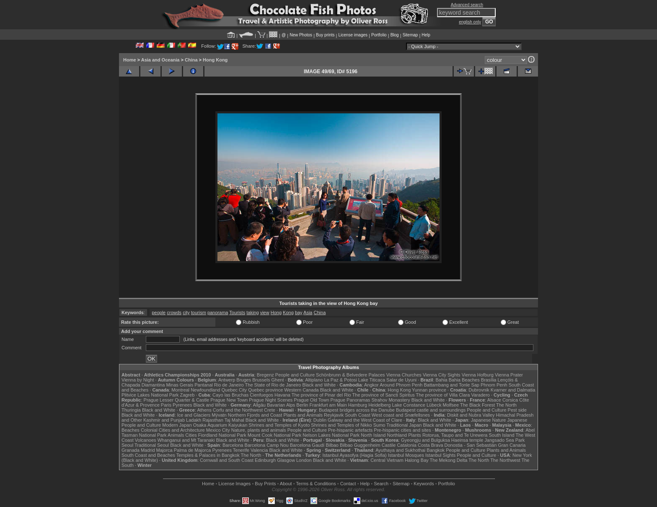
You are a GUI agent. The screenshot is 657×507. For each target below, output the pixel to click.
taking (252, 312)
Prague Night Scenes (270, 399)
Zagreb (187, 394)
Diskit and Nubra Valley (471, 414)
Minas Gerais (179, 384)
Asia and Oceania (160, 59)
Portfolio (379, 35)
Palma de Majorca (192, 450)
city (186, 312)
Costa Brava (430, 445)
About (286, 483)
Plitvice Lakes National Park (150, 394)
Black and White (319, 384)
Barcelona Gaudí (307, 445)
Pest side (517, 409)
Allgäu (259, 404)
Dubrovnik (478, 389)
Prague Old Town (311, 399)
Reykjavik (334, 414)
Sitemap (410, 35)
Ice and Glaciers (193, 414)
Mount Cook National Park (274, 435)
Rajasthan (212, 419)
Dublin (319, 419)
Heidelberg (379, 404)
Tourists (237, 312)
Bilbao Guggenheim (360, 445)
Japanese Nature (488, 419)
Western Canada (301, 389)
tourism (198, 312)
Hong (276, 312)
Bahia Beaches (464, 379)
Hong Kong (215, 59)
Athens (204, 409)
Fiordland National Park (222, 435)
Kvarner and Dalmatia (513, 389)
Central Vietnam (387, 460)
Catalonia (406, 445)
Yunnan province (429, 389)
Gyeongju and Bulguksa (425, 440)
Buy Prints (265, 483)
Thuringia (131, 409)
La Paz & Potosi (340, 379)
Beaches (131, 430)
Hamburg (357, 404)
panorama (217, 312)
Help (426, 35)
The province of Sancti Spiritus (383, 394)
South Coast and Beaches (148, 455)
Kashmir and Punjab (164, 419)
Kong (288, 312)
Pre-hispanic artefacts (350, 430)
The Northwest (505, 460)
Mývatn (219, 414)
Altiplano (314, 379)
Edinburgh (265, 460)
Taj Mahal (234, 419)
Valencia (259, 450)
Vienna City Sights (441, 374)
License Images (234, 483)
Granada (131, 450)
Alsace (494, 399)
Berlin (302, 404)
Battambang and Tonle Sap (451, 384)
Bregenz (265, 374)
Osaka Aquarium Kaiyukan (220, 425)
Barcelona (232, 445)
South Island (502, 435)
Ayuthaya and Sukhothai (400, 450)
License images (353, 35)
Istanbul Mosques (406, 455)
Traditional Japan (404, 425)
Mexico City (218, 430)
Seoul (127, 445)
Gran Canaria (511, 445)
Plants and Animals (303, 414)
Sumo (379, 425)
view (264, 312)
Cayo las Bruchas (230, 394)
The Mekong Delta (449, 460)
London (304, 460)
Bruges (243, 379)
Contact (348, 483)
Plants (414, 435)
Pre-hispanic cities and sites (402, 430)
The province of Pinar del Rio (321, 394)
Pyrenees (182, 404)
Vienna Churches (404, 374)
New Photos (301, 35)
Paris (166, 404)
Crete (269, 409)
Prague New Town (229, 399)
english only (470, 22)
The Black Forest (477, 404)
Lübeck (434, 404)
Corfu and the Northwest (238, 409)
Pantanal (203, 384)
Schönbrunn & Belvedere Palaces (350, 374)
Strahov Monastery (390, 399)
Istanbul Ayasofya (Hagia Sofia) (354, 455)
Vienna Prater (509, 374)
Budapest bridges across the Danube (357, 409)
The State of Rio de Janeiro (273, 384)
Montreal (180, 389)
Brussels (261, 379)
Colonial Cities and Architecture (173, 430)
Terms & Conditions (316, 483)
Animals (176, 435)
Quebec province (265, 389)
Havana (282, 394)
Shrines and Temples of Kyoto (279, 425)
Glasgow (286, 460)
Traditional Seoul (152, 445)
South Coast (357, 414)
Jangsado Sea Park (504, 440)
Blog (395, 35)
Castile (389, 445)
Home (129, 59)
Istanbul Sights (440, 455)
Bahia (441, 379)
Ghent (278, 379)
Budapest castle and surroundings (431, 409)
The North (506, 404)
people (159, 312)
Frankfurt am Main (328, 404)
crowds (174, 312)
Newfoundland (205, 389)
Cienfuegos (261, 394)
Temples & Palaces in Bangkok (208, 455)
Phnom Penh (494, 384)
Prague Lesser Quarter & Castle (177, 399)
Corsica (510, 399)
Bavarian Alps (281, 404)
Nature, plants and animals (258, 430)
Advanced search (467, 5)
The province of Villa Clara (443, 394)
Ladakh (193, 419)
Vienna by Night (138, 379)
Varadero (480, 394)
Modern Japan (176, 425)
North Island (373, 435)
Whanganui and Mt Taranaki (186, 440)
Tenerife (241, 450)
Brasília (489, 379)
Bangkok (436, 450)
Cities (191, 435)
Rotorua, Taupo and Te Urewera (455, 435)
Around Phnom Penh (401, 384)
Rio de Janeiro (229, 384)
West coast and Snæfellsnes (401, 414)
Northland (397, 435)
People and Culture (295, 374)
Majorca (164, 450)
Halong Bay (417, 460)
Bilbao (332, 445)
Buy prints (325, 35)
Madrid (148, 450)
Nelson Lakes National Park (331, 435)
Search (381, 483)
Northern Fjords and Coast (255, 414)
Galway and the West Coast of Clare (365, 419)
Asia (307, 312)
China (191, 59)
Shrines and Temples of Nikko (341, 425)
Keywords (424, 483)
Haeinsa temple (467, 440)
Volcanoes (145, 440)
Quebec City (234, 389)
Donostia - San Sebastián (471, 445)
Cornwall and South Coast (226, 460)
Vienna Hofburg (478, 374)
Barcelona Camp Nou (267, 445)
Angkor (371, 384)
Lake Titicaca (371, 379)
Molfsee (451, 404)
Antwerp (226, 379)
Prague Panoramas (350, 399)
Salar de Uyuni (401, 379)
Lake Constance (408, 404)
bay (299, 312)
